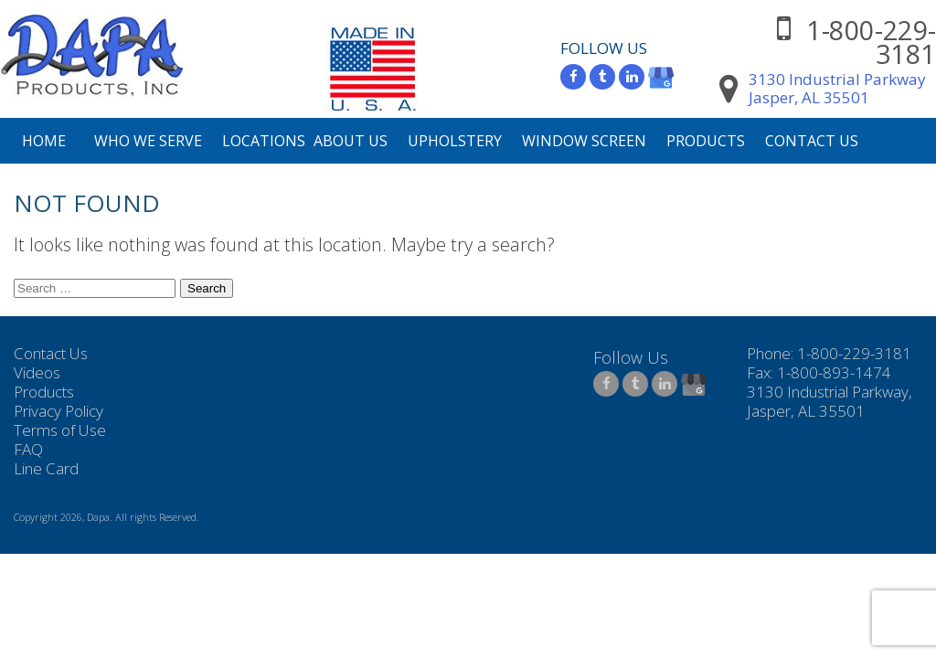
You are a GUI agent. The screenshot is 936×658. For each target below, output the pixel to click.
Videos (37, 372)
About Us (351, 141)
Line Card (46, 468)
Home (44, 141)
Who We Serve (148, 141)
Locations (263, 141)
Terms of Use (60, 429)
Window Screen (584, 141)
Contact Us (811, 141)
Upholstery (455, 141)
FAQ (28, 449)
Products (705, 141)
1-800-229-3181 (871, 41)
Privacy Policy (58, 410)
